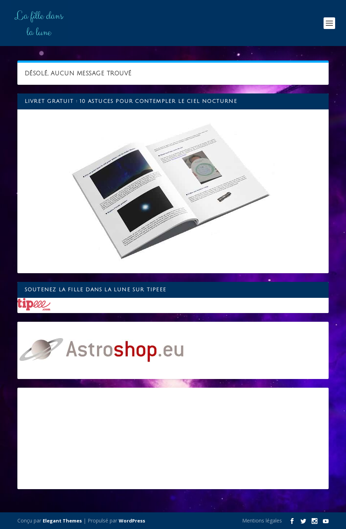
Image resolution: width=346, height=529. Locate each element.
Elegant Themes (62, 520)
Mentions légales (262, 520)
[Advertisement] (173, 438)
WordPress (132, 520)
